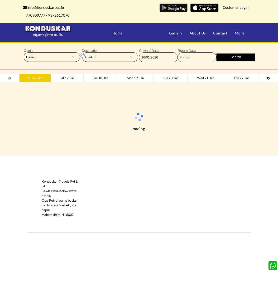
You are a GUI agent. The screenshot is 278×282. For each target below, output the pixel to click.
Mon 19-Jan (135, 78)
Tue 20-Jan (170, 78)
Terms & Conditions (138, 198)
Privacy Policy (97, 198)
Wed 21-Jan (205, 78)
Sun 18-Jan (100, 78)
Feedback (130, 191)
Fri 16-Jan (35, 78)
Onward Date (148, 50)
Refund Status (170, 198)
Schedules (167, 191)
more (239, 33)
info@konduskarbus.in (43, 7)
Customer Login (236, 7)
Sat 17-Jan (67, 78)
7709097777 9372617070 (46, 15)
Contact (220, 33)
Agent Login (168, 205)
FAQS (128, 212)
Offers (92, 184)
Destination (90, 50)
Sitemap (129, 205)
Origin (28, 50)
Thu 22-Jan (241, 78)
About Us (198, 33)
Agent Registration (102, 212)
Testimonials (97, 191)
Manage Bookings (146, 33)
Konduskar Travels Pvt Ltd (159, 240)
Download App (98, 205)
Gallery (175, 33)
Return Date (187, 50)
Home (117, 33)
